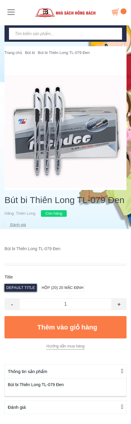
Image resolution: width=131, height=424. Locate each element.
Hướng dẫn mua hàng (65, 346)
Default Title (20, 287)
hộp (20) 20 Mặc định (62, 287)
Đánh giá (17, 224)
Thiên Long (25, 213)
